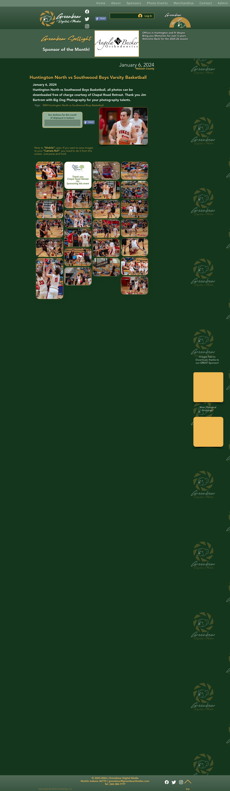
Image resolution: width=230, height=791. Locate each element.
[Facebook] (87, 11)
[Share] (100, 19)
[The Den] (180, 22)
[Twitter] (87, 19)
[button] (116, 3)
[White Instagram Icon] (87, 26)
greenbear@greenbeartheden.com (129, 781)
